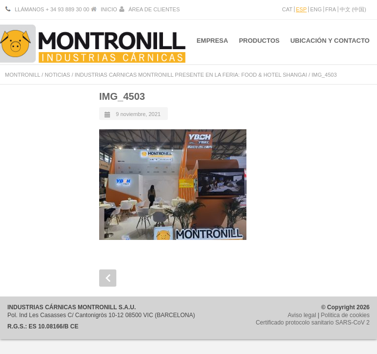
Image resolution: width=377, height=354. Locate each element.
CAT (287, 9)
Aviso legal (302, 315)
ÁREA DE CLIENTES (154, 9)
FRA (330, 9)
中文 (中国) (353, 9)
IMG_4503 (122, 96)
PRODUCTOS (258, 43)
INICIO (109, 9)
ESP (301, 9)
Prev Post (107, 278)
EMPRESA (209, 43)
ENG (316, 9)
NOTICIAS (57, 75)
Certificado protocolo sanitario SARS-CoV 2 (313, 322)
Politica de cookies (345, 315)
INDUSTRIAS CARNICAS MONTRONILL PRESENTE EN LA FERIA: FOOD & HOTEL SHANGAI (191, 75)
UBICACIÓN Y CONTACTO (330, 43)
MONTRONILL (22, 75)
